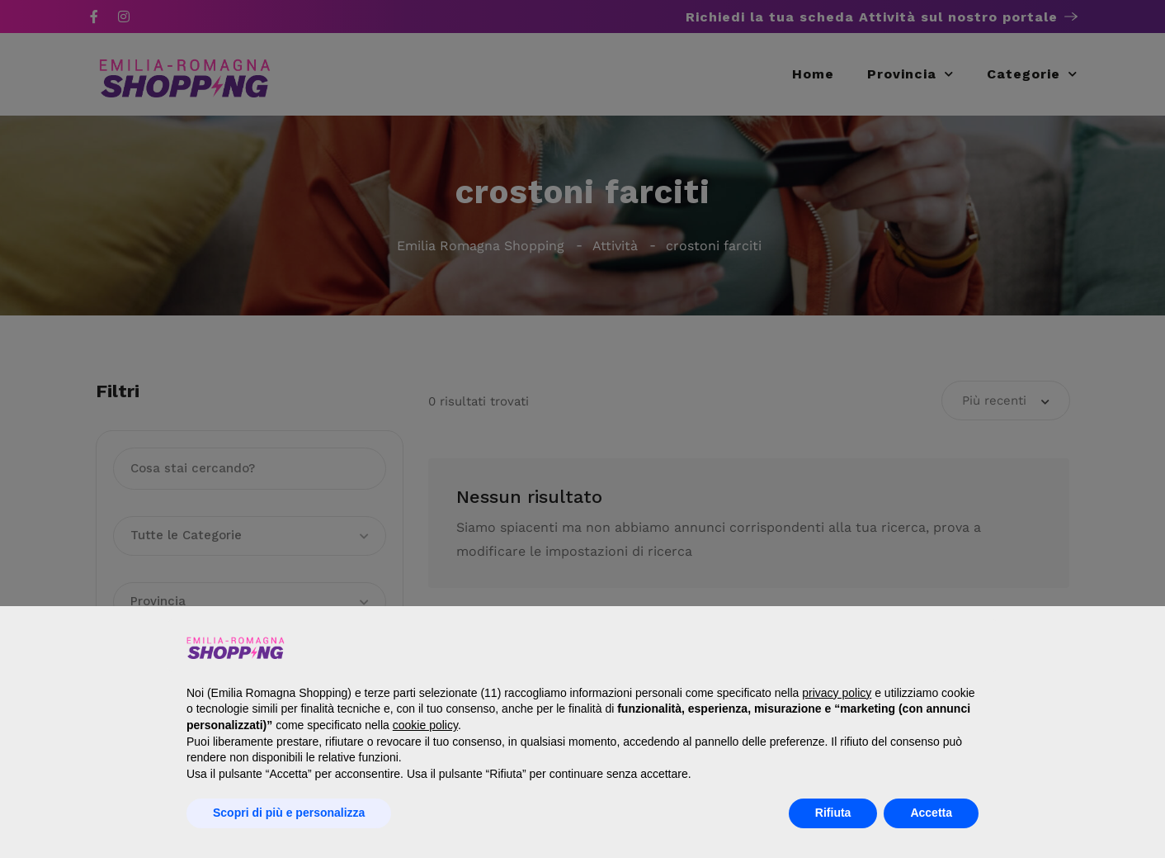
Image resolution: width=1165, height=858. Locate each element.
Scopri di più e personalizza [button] (289, 812)
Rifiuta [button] (833, 812)
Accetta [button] (931, 812)
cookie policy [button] (425, 725)
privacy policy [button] (836, 692)
